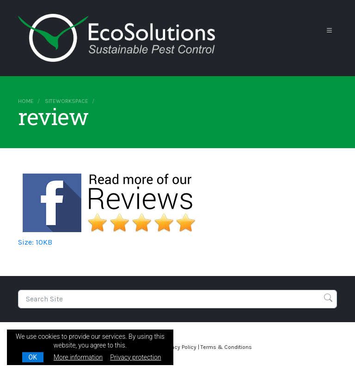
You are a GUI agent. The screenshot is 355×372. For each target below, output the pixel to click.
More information (78, 357)
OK (33, 357)
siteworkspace (66, 101)
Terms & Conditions (226, 347)
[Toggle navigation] (329, 30)
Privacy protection (135, 357)
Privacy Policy (179, 347)
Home (26, 101)
